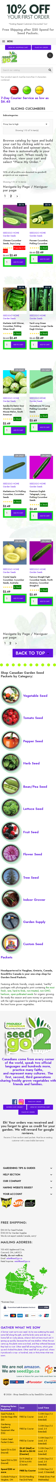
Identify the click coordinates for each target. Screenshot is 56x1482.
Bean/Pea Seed (24, 786)
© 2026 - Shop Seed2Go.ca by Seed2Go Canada (28, 1394)
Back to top (33, 653)
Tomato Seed (22, 717)
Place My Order (41, 47)
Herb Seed (20, 763)
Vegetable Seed (24, 695)
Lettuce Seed (22, 808)
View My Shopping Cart (18, 47)
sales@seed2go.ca (14, 1258)
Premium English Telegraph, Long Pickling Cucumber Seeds (38, 495)
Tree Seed (20, 877)
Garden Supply (23, 921)
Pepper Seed (22, 741)
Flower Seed (21, 854)
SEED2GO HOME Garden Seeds (11, 234)
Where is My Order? (14, 1107)
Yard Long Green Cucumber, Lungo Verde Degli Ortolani (41, 326)
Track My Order (34, 1101)
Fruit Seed (20, 832)
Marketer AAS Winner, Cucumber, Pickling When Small (13, 326)
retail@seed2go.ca (22, 1261)
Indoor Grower (23, 899)
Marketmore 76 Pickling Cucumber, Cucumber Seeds (14, 494)
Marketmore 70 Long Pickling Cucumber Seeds (40, 408)
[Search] (27, 70)
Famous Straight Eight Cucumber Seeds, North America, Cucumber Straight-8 (41, 581)
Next (17, 196)
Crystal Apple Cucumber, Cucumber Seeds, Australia (13, 579)
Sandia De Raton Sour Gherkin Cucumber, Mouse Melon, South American (13, 410)
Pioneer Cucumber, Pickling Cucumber (39, 242)
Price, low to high (25, 124)
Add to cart (18, 262)
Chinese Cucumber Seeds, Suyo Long (12, 242)
